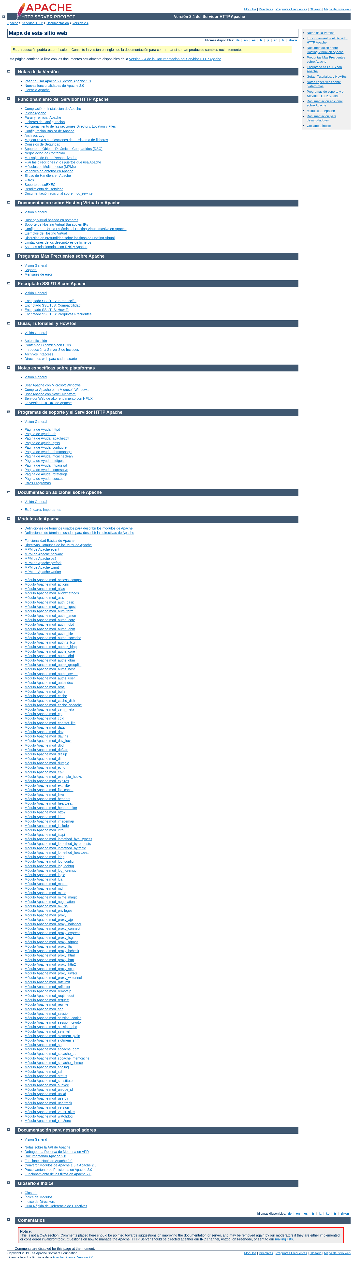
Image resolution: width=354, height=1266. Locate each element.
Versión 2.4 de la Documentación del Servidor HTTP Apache (175, 59)
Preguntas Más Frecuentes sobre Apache (326, 59)
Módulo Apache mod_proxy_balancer (53, 924)
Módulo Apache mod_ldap (44, 857)
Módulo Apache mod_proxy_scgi (49, 969)
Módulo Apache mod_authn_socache (53, 638)
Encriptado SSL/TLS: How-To (47, 310)
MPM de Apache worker (43, 572)
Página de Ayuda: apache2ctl (47, 438)
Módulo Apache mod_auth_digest (50, 607)
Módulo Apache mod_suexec (47, 1085)
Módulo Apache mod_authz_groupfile (53, 665)
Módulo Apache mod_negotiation (50, 902)
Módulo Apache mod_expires (47, 781)
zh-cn (293, 40)
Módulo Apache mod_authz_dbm (50, 660)
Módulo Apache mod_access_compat (53, 580)
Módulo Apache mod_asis (44, 598)
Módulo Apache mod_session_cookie (53, 1018)
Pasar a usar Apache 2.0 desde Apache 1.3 (58, 81)
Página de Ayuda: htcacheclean (49, 456)
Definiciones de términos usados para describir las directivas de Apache (79, 533)
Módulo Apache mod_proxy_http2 (50, 964)
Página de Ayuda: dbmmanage (48, 452)
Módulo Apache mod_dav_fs (46, 736)
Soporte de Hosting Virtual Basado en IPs (56, 224)
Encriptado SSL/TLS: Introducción (50, 301)
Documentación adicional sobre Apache (324, 103)
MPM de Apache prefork (43, 563)
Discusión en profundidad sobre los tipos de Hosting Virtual (70, 238)
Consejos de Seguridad (42, 144)
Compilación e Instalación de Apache (53, 109)
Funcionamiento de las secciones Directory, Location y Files (70, 126)
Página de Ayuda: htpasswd (46, 465)
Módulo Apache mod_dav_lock (48, 741)
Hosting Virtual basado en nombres (51, 220)
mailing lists (284, 1239)
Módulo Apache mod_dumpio (47, 763)
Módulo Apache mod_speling (47, 1067)
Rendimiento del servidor (44, 189)
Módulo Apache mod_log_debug (49, 866)
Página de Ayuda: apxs (42, 443)
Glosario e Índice (319, 126)
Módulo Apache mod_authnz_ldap (51, 647)
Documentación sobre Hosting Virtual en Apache (325, 50)
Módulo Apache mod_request (47, 1000)
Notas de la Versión (321, 33)
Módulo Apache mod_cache (46, 696)
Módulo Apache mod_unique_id (49, 1089)
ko (275, 40)
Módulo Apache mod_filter (44, 794)
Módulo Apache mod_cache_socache (53, 705)
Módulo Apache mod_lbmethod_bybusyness (58, 839)
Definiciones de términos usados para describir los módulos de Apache (79, 528)
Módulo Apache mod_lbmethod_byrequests (58, 844)
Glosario (315, 9)
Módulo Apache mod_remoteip (48, 991)
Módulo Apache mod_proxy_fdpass (51, 942)
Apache (12, 23)
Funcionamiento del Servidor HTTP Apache (63, 99)
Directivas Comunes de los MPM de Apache (58, 545)
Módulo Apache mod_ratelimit (47, 982)
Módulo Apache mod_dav (44, 732)
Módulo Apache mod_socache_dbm (52, 1049)
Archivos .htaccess (39, 354)
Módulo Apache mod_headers (47, 799)
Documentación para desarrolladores (321, 118)
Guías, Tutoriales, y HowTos (327, 76)
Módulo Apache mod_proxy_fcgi (49, 938)
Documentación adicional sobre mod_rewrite (58, 193)
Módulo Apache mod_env (44, 772)
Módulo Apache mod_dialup (46, 754)
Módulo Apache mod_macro (46, 884)
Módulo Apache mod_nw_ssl (46, 906)
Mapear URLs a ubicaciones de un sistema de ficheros (66, 140)
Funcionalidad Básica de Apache (49, 541)
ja (268, 40)
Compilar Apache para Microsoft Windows (56, 390)
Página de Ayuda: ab (40, 434)
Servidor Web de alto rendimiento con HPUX (59, 398)
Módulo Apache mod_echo (45, 767)
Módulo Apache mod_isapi (45, 835)
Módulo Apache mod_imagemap (49, 821)
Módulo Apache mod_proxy (45, 915)
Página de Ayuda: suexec (44, 479)
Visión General (36, 212)
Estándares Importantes (43, 510)
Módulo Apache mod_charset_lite (50, 723)
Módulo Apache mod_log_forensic (50, 870)
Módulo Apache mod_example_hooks (53, 777)
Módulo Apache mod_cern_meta (49, 709)
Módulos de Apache (321, 111)
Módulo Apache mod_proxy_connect (52, 928)
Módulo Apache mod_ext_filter (48, 785)
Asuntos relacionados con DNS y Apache (56, 247)
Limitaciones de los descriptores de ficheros (58, 242)
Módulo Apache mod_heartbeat (49, 803)
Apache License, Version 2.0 (73, 1257)
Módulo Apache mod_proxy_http (49, 960)
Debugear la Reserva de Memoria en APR (57, 1152)
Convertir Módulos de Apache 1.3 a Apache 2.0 (61, 1165)
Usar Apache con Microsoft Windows (53, 385)
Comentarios (31, 1220)
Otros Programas (38, 483)
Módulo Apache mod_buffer (46, 691)
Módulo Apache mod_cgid (44, 718)
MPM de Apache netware (44, 554)
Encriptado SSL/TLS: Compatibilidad (52, 305)
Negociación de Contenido (45, 153)
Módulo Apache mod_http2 (45, 812)
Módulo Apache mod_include (47, 826)
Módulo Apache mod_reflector (47, 987)
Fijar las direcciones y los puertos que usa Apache (63, 162)
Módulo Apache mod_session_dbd (51, 1027)
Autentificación (36, 341)
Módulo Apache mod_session (47, 1014)
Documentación (57, 23)
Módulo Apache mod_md (44, 888)
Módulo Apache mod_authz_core (50, 651)
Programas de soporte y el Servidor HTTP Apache (325, 94)
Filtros (29, 180)
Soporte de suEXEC (40, 185)
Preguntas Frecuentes (291, 9)
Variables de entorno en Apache (49, 171)
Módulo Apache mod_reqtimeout (49, 996)
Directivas (266, 9)
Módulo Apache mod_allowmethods (52, 593)
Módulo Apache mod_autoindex (49, 683)
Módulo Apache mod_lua (43, 879)
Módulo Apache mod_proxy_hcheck (52, 951)
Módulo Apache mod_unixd (45, 1094)
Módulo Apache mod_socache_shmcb (54, 1063)
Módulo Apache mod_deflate (46, 750)
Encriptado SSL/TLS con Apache (52, 283)
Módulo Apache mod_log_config (49, 861)
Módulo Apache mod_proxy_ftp (48, 946)
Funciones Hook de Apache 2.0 (49, 1161)
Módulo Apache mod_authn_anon (50, 616)
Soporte (31, 270)
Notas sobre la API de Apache (47, 1147)
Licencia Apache (37, 90)
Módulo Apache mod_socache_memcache (57, 1058)
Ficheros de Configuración (45, 122)
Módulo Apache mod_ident (45, 817)
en (246, 40)
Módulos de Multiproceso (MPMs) (50, 167)
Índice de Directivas (40, 1202)
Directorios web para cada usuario (51, 359)
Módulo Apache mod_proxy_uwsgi (51, 973)
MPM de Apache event (42, 549)
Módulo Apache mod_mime (45, 893)
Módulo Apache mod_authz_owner (51, 674)
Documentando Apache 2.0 (45, 1156)
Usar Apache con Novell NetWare (50, 394)
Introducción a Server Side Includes (52, 350)
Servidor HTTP (32, 23)
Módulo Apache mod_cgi (43, 714)
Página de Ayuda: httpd (42, 429)
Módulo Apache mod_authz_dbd (49, 656)
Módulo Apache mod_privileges (49, 911)
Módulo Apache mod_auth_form (49, 611)
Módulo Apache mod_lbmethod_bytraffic (55, 848)
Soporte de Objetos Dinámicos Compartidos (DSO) (64, 149)
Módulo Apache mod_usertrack (48, 1103)
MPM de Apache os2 (40, 558)
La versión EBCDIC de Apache (48, 403)
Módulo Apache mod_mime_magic (51, 897)
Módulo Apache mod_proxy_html (50, 955)
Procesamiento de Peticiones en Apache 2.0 (58, 1170)
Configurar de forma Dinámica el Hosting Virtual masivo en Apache (76, 229)
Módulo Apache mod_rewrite (46, 1004)
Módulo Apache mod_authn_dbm (50, 629)
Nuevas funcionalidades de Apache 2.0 (54, 86)
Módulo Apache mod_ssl (43, 1072)
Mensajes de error (38, 274)
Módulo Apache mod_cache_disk (50, 701)
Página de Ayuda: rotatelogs (46, 474)
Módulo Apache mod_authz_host (50, 669)
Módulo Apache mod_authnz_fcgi (50, 642)
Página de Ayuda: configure (46, 447)
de (237, 40)
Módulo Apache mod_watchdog (49, 1116)
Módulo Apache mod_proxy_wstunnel (53, 978)
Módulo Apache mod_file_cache (49, 790)
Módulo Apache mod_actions (47, 584)
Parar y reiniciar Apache (43, 117)
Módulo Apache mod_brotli (45, 687)
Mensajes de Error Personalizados (51, 158)
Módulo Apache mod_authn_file (49, 633)
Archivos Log (34, 135)
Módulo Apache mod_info (44, 830)
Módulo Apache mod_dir (43, 759)
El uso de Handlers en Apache (48, 175)
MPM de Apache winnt (42, 567)
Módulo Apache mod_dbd (44, 745)
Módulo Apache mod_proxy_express (52, 933)
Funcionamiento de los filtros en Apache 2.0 (58, 1174)
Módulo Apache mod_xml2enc (48, 1121)
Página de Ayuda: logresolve (46, 470)
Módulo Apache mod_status (46, 1076)
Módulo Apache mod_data (45, 727)
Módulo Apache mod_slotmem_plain (52, 1036)
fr (261, 40)
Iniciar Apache (35, 113)
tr (283, 40)
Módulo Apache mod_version (47, 1107)
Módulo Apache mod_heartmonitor (51, 808)
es (254, 40)
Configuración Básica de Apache (49, 131)
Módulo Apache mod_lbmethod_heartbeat (56, 852)
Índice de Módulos (39, 1197)
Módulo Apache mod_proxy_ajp (49, 920)
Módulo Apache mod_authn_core (50, 620)
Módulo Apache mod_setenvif (47, 1031)
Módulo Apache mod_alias (45, 589)
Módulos (250, 9)
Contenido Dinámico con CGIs (48, 345)
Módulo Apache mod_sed (44, 1009)
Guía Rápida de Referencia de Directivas (56, 1206)
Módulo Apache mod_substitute (49, 1081)
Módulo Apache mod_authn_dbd (49, 624)
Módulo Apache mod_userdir (46, 1098)
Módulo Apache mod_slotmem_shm (52, 1040)
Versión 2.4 (80, 23)
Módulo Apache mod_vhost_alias (50, 1112)
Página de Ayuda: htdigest (44, 461)
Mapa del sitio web (337, 9)
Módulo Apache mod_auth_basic (49, 602)
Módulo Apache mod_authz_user (50, 678)
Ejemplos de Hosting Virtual (46, 233)
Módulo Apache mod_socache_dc (50, 1054)
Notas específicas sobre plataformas (56, 368)
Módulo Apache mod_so (43, 1045)
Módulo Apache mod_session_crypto (53, 1022)
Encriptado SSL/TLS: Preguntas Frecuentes (58, 314)
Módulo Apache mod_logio (45, 875)
